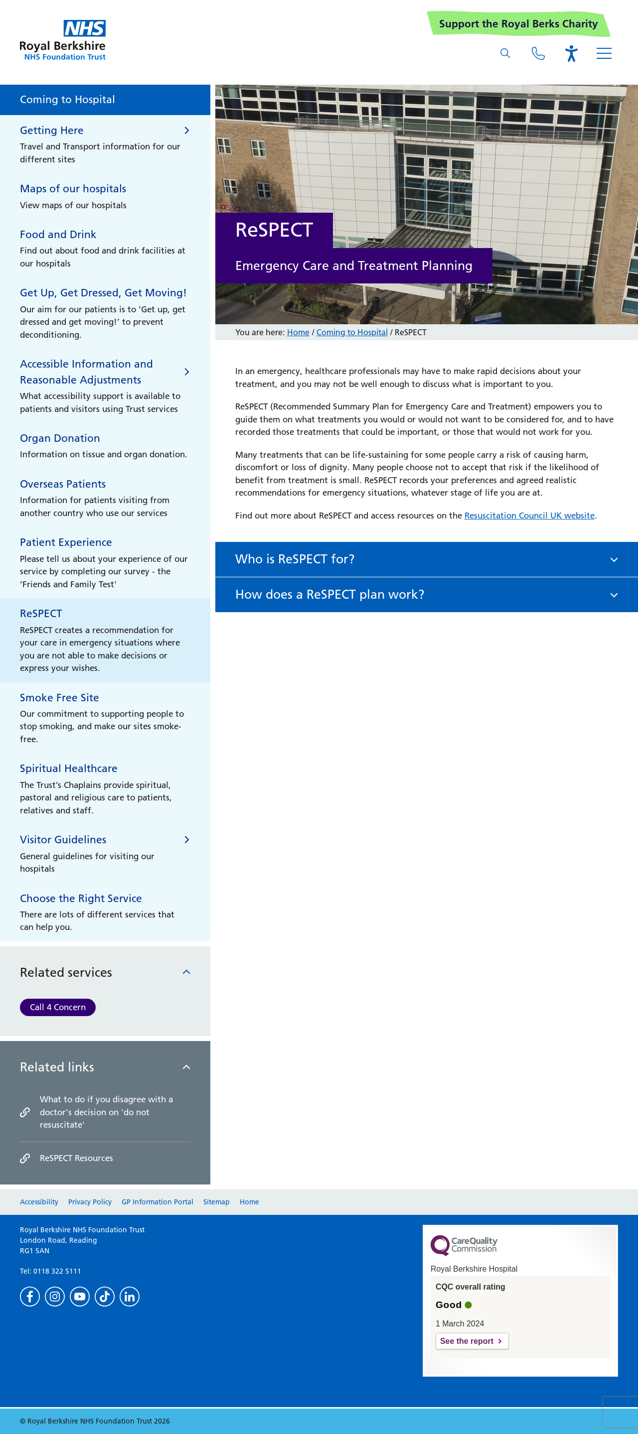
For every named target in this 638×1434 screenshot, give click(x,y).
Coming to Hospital (352, 332)
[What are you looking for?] (505, 53)
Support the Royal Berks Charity (518, 23)
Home (298, 332)
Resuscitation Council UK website (530, 516)
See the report (466, 1341)
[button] (426, 559)
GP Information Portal (157, 1201)
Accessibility (39, 1201)
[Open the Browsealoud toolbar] (571, 53)
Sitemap (216, 1201)
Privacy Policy (90, 1201)
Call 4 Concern (58, 1007)
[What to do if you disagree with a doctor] (105, 1112)
